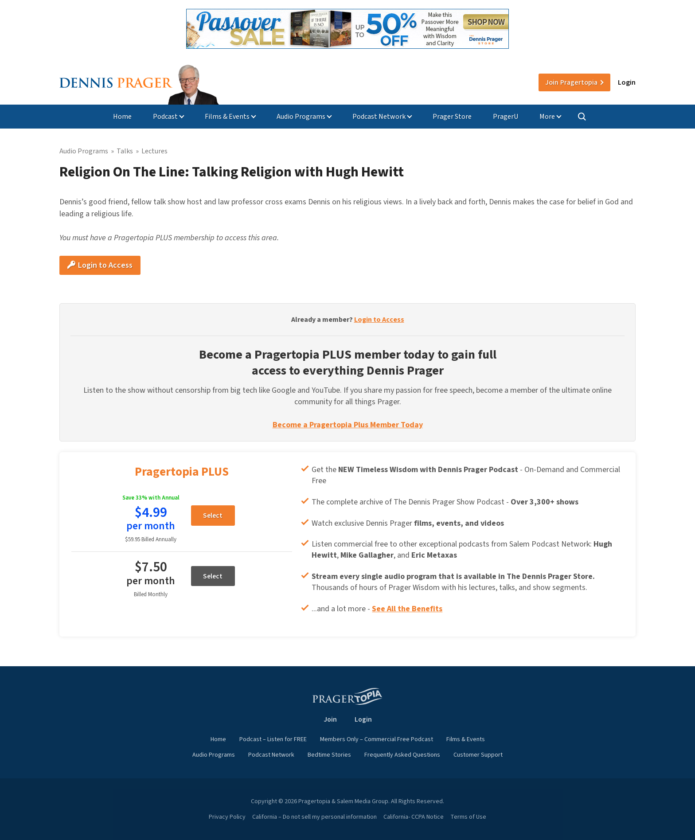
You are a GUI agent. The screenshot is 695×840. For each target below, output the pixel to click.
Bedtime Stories (329, 754)
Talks (125, 151)
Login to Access (100, 265)
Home (122, 116)
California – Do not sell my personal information (314, 817)
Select (213, 515)
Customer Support (478, 754)
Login (627, 82)
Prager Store (452, 116)
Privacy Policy (227, 817)
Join (571, 82)
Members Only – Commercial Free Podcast (376, 739)
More (547, 116)
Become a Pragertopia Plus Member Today (348, 424)
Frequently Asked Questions (402, 754)
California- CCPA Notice (413, 817)
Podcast (165, 116)
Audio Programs (301, 116)
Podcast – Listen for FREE (273, 739)
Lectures (154, 151)
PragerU (505, 116)
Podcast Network (379, 116)
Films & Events (227, 116)
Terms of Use (468, 817)
